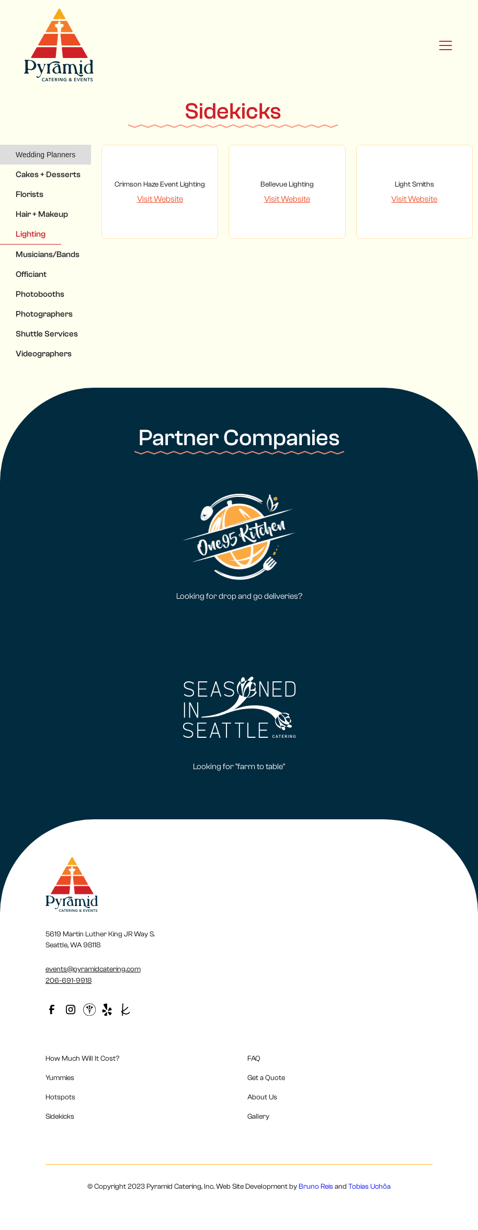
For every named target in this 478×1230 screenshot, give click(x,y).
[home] (59, 45)
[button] (443, 45)
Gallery (258, 1116)
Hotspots (60, 1097)
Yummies (59, 1078)
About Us (262, 1097)
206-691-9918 (68, 981)
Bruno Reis (316, 1186)
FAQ (253, 1058)
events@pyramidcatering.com (93, 969)
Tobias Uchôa (369, 1186)
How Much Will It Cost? (82, 1058)
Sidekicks (59, 1116)
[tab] (45, 155)
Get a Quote (266, 1078)
